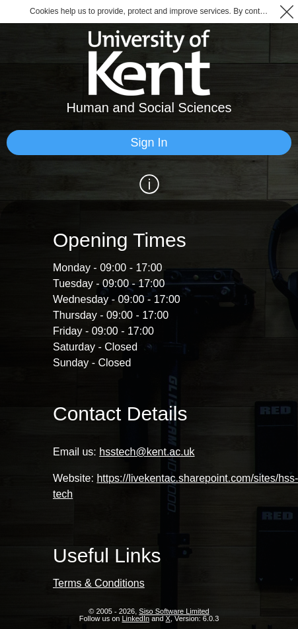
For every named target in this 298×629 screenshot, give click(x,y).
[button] (286, 11)
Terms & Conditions (99, 583)
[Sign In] (149, 142)
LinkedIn (136, 618)
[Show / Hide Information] (149, 184)
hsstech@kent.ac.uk (146, 451)
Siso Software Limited (174, 611)
